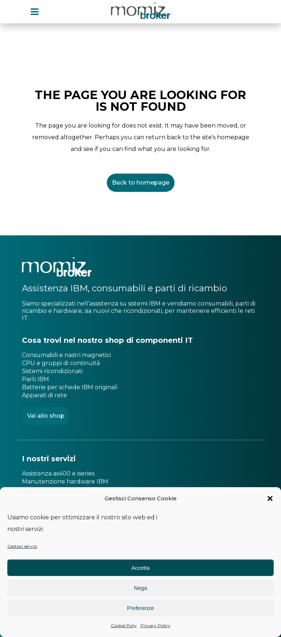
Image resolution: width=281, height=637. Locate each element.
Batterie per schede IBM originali (69, 387)
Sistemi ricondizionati (52, 371)
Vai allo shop (45, 415)
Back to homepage (140, 182)
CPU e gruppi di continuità (61, 363)
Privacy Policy (155, 625)
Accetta (140, 568)
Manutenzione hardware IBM (65, 481)
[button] (270, 498)
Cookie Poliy (124, 625)
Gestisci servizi (22, 546)
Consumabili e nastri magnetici (66, 355)
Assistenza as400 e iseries (58, 473)
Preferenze (140, 608)
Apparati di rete (44, 395)
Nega (140, 588)
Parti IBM (35, 379)
